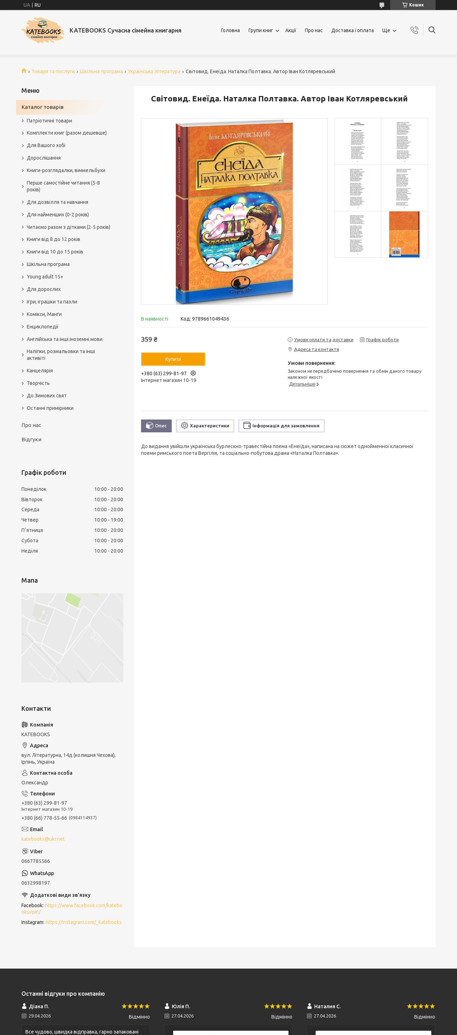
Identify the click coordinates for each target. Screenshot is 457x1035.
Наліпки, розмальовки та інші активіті (61, 354)
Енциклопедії (43, 327)
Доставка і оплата (352, 30)
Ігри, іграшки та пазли (52, 302)
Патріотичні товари (49, 121)
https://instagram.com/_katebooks (84, 922)
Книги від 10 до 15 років (55, 252)
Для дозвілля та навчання (57, 202)
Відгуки (31, 439)
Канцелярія (40, 370)
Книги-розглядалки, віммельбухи (66, 170)
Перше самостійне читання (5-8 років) (63, 186)
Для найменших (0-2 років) (58, 214)
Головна (230, 30)
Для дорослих (44, 289)
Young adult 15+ (45, 277)
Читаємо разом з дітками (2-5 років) (68, 227)
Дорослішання (44, 158)
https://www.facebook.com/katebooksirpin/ (71, 909)
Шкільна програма (101, 71)
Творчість (38, 383)
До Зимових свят (47, 395)
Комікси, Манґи (44, 314)
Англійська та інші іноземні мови (64, 339)
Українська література (154, 71)
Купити (173, 359)
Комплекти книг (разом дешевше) (67, 133)
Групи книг (260, 30)
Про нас (314, 30)
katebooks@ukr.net (43, 839)
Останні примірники (50, 408)
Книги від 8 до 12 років (53, 239)
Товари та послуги (53, 71)
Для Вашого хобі (46, 145)
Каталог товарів (42, 107)
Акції (290, 30)
